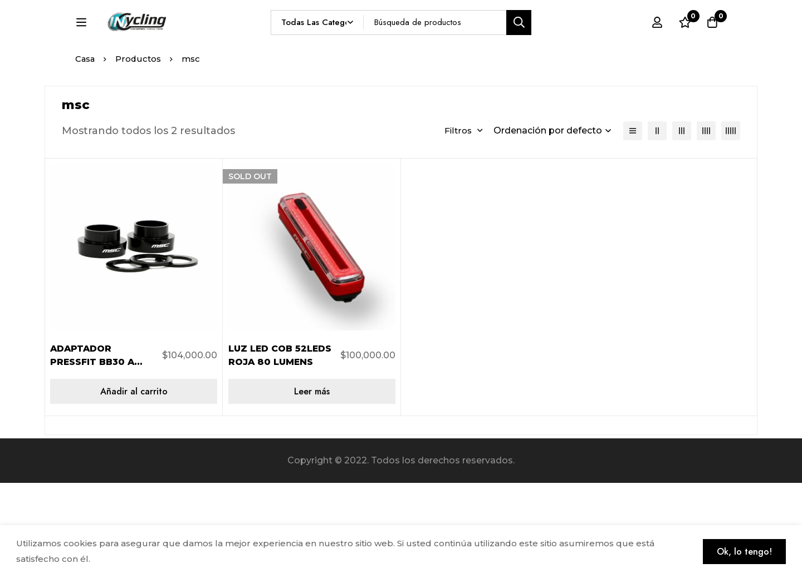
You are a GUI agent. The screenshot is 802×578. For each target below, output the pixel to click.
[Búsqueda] (545, 42)
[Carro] (712, 43)
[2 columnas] (657, 225)
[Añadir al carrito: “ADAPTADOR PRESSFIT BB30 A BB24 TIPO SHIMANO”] (133, 486)
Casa (85, 154)
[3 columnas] (681, 225)
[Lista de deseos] (684, 43)
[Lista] (632, 225)
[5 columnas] (730, 225)
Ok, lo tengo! (743, 551)
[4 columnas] (706, 225)
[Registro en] (657, 43)
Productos (139, 154)
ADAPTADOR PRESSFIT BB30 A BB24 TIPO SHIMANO (102, 457)
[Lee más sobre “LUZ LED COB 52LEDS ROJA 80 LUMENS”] (311, 486)
